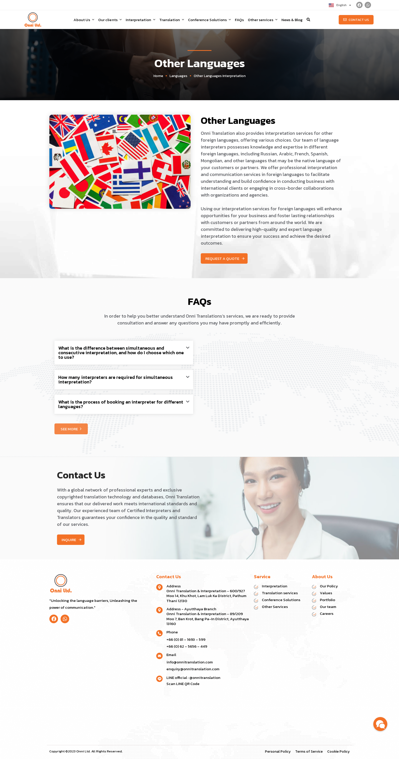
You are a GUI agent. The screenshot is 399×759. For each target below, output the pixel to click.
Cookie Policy (338, 751)
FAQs (239, 20)
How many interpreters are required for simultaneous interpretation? (115, 379)
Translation (171, 20)
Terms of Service (309, 751)
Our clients (109, 20)
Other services (262, 20)
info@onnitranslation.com (189, 662)
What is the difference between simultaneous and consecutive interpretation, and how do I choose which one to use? (121, 353)
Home (158, 76)
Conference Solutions (209, 20)
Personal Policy (278, 751)
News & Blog (292, 20)
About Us (84, 20)
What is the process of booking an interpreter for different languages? (120, 404)
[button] (308, 19)
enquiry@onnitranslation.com (192, 669)
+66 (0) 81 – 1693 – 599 (185, 639)
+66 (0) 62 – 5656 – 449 (186, 646)
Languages (178, 76)
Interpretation (140, 20)
